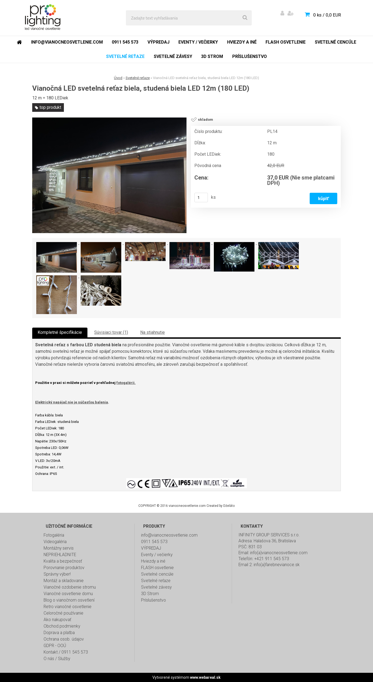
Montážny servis (59, 548)
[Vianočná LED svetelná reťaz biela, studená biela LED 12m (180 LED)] (109, 175)
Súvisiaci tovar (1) (111, 332)
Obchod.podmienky (62, 626)
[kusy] (201, 197)
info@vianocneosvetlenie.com (169, 535)
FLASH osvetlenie (157, 567)
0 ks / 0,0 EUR (327, 15)
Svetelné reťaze (138, 78)
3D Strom (150, 593)
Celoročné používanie (63, 613)
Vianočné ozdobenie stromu (70, 587)
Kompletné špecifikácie (60, 332)
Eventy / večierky (156, 554)
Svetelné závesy (156, 587)
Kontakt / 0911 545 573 (66, 652)
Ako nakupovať (57, 619)
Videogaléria (55, 541)
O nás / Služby (57, 658)
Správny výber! (57, 574)
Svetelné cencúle (157, 574)
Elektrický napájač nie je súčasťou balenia (71, 402)
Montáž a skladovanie (64, 580)
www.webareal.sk (205, 677)
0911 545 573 (154, 541)
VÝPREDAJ (151, 548)
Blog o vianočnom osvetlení (69, 600)
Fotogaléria (54, 535)
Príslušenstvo (153, 600)
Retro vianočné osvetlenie (67, 606)
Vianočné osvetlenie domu (68, 593)
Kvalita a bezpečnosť (63, 561)
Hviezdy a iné (153, 561)
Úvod (118, 78)
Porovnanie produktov (64, 567)
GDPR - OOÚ (55, 645)
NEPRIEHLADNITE (60, 554)
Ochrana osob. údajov (64, 639)
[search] (245, 17)
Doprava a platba (59, 632)
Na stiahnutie (152, 332)
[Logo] (43, 17)
